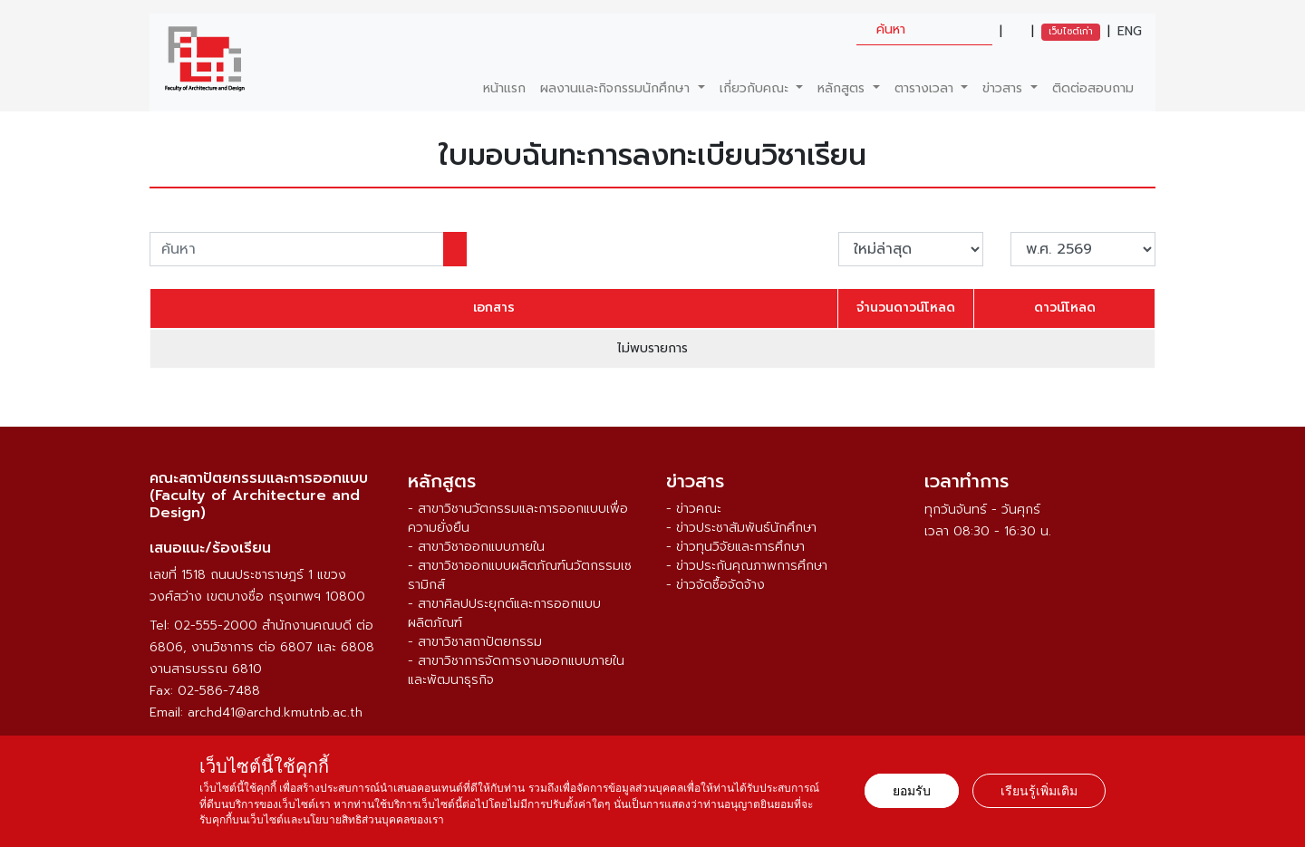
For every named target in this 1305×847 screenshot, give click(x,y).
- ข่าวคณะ (693, 508)
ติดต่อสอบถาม (1093, 88)
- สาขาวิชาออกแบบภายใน (476, 546)
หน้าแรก (504, 88)
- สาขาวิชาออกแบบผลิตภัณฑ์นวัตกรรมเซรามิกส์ (520, 575)
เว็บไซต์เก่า (1071, 31)
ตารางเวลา (926, 88)
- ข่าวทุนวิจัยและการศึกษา (735, 546)
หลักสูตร (843, 88)
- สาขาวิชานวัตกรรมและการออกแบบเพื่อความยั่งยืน (518, 518)
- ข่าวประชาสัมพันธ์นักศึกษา (741, 527)
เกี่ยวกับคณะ (756, 88)
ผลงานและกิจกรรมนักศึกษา (617, 88)
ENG (1129, 32)
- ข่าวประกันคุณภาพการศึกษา (746, 565)
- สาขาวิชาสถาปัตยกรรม (475, 641)
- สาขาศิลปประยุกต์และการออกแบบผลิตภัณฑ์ (504, 613)
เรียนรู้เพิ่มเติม (1039, 791)
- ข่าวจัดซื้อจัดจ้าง (715, 584)
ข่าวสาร (1004, 88)
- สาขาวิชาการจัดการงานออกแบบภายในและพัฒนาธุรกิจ (516, 670)
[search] (924, 29)
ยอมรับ (912, 791)
